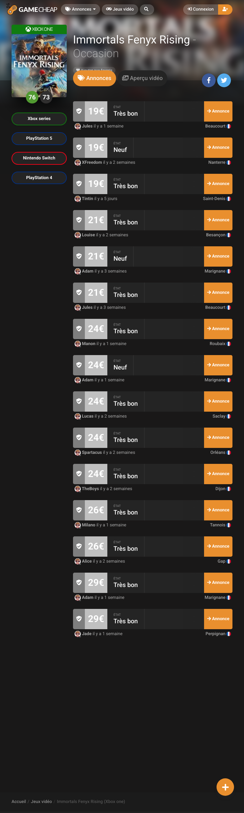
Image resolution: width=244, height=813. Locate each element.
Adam (85, 271)
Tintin (84, 198)
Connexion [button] (201, 9)
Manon (85, 343)
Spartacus (89, 452)
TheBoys (87, 488)
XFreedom (89, 162)
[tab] (94, 78)
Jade (84, 633)
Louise (85, 235)
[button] (147, 9)
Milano (85, 525)
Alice (84, 561)
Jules (84, 126)
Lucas (85, 416)
